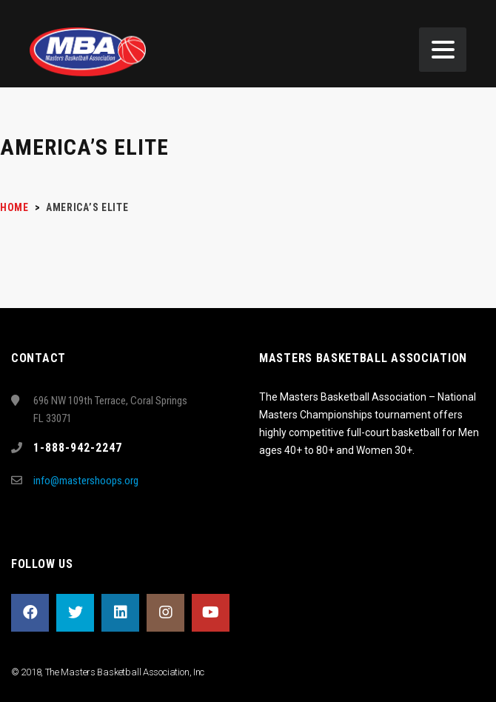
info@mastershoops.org (85, 480)
